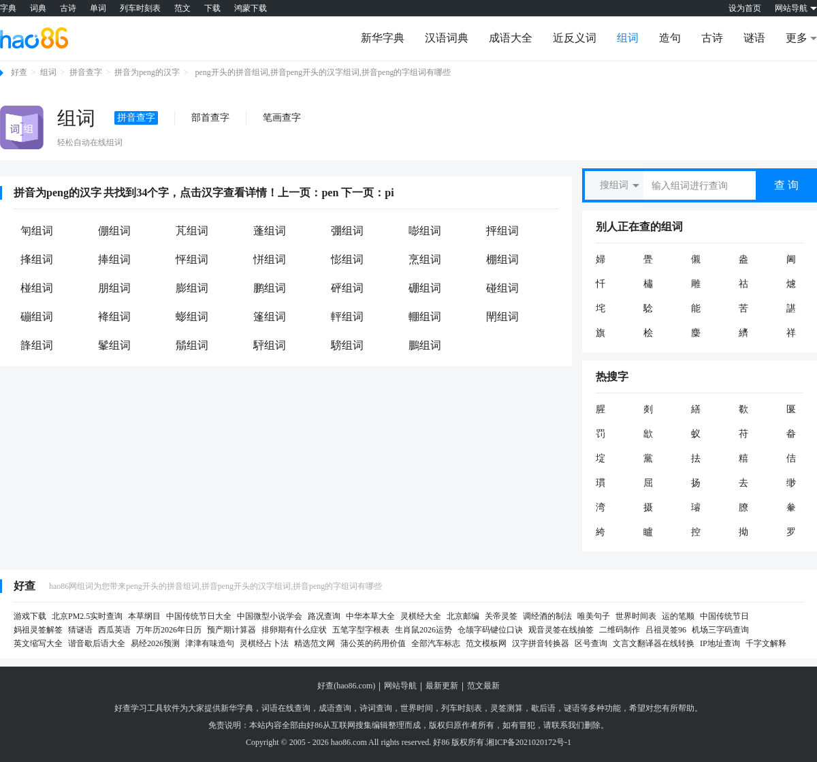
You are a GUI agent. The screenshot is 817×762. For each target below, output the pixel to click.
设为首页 (744, 8)
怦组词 (192, 259)
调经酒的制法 (547, 616)
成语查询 (335, 708)
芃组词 (192, 231)
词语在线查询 (285, 708)
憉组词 (347, 259)
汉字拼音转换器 (540, 643)
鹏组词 (269, 288)
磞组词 (36, 316)
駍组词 (269, 345)
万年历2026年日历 (169, 630)
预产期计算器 (231, 630)
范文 (182, 8)
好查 (19, 72)
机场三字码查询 (720, 630)
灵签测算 (506, 708)
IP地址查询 (720, 643)
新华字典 (382, 38)
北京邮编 (463, 616)
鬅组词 (192, 345)
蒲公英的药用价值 (373, 643)
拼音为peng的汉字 (146, 72)
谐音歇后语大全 (96, 643)
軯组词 (347, 316)
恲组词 (269, 259)
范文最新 (483, 685)
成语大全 (510, 38)
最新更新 (442, 685)
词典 (38, 8)
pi (389, 192)
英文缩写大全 (38, 643)
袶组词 (114, 316)
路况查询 (324, 616)
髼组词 (114, 345)
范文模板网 (486, 643)
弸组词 (347, 231)
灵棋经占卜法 (264, 643)
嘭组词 (424, 231)
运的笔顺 (678, 616)
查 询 (786, 185)
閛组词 (502, 316)
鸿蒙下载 (250, 8)
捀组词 (36, 259)
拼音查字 (85, 72)
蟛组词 (192, 316)
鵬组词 (424, 345)
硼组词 (424, 288)
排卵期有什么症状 (294, 630)
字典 (8, 8)
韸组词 (36, 345)
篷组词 (269, 316)
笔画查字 (282, 117)
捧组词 (114, 259)
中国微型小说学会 (269, 616)
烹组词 (424, 259)
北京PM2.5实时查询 (87, 616)
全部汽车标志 (435, 643)
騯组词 (347, 345)
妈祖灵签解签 (38, 630)
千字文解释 (766, 643)
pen (329, 192)
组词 (628, 38)
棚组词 (502, 259)
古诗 (68, 8)
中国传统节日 (724, 616)
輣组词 (424, 316)
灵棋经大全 (420, 616)
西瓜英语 (114, 630)
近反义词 (574, 38)
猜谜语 (80, 630)
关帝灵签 (501, 616)
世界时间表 (635, 616)
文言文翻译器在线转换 (653, 643)
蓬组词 (269, 231)
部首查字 (210, 117)
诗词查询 (375, 708)
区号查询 (591, 643)
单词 (98, 8)
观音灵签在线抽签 (561, 630)
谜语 (754, 38)
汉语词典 (446, 38)
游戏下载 (30, 616)
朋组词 (114, 288)
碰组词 (502, 288)
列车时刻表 (140, 8)
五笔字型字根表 (360, 630)
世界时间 (416, 708)
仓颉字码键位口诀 (490, 630)
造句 (670, 38)
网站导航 (400, 685)
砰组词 (347, 288)
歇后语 (543, 708)
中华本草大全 (370, 616)
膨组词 (192, 288)
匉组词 (36, 231)
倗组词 (114, 231)
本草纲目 (144, 616)
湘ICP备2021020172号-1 (528, 742)
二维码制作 (619, 630)
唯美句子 (593, 616)
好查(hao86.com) (346, 685)
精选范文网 (314, 643)
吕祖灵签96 (665, 630)
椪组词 (36, 288)
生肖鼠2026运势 (423, 630)
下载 (212, 8)
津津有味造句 (209, 643)
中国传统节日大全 (198, 616)
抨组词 (502, 231)
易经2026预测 (155, 643)
